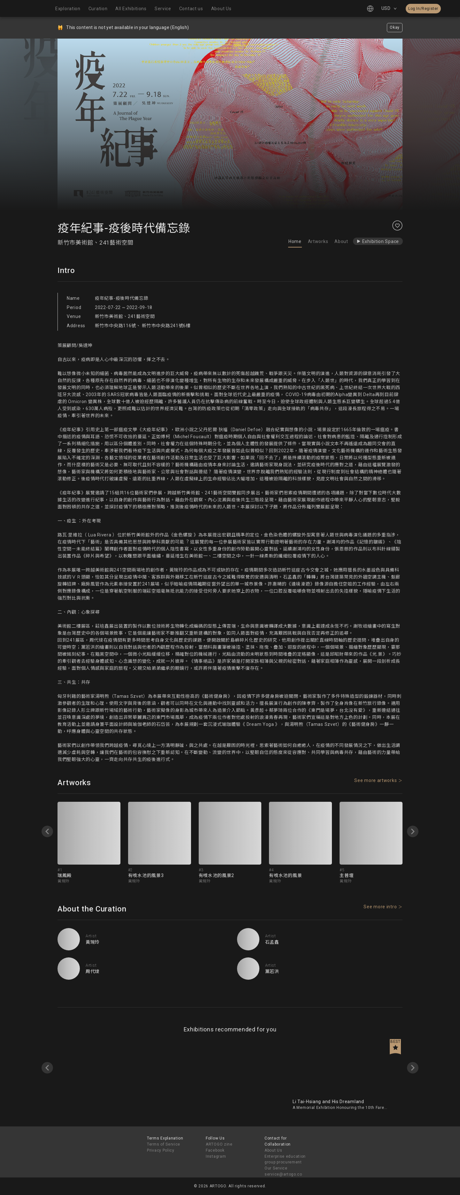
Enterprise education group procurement (285, 1159)
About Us (273, 1150)
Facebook (215, 1150)
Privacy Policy (160, 1150)
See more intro (380, 906)
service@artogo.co (283, 1174)
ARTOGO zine (219, 1144)
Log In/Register (423, 8)
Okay (395, 27)
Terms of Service (163, 1144)
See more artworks (375, 780)
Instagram (216, 1156)
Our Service (276, 1168)
